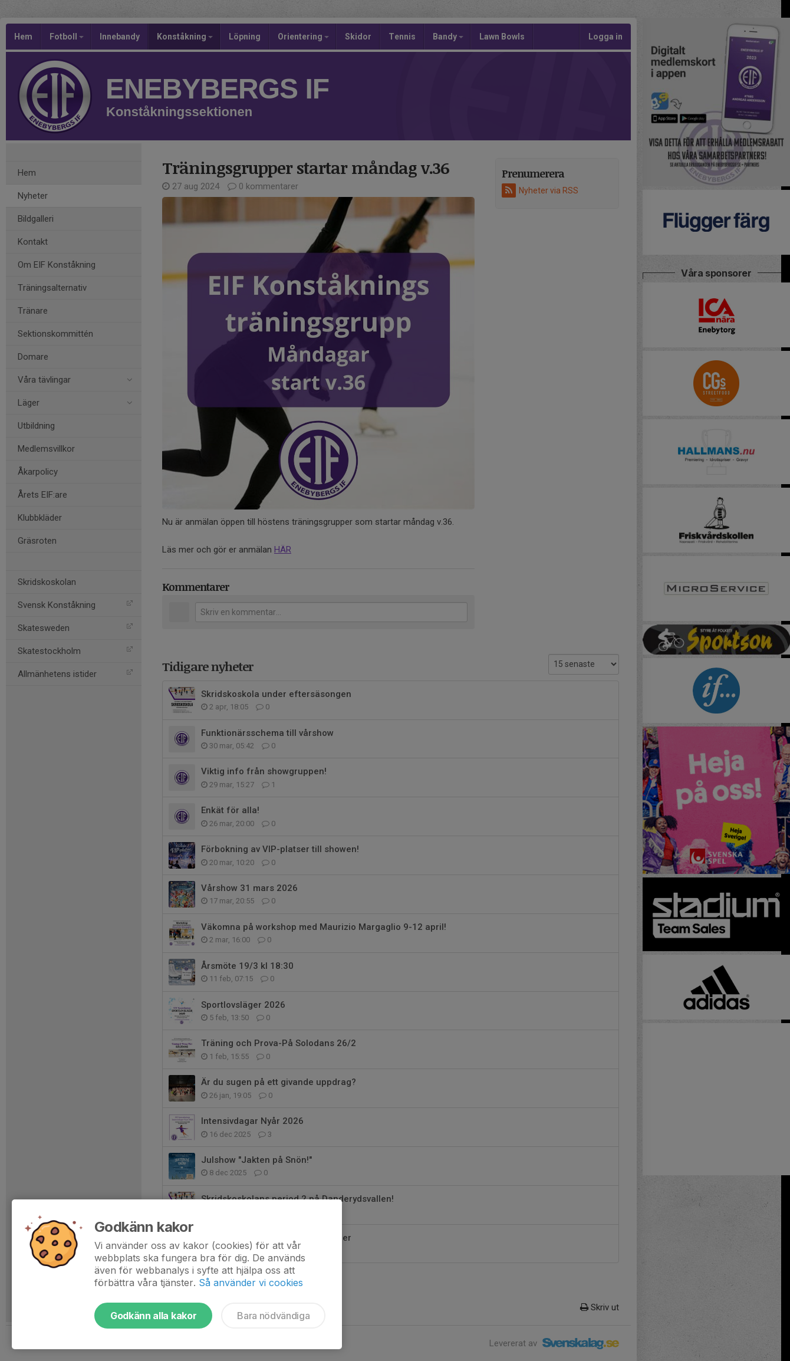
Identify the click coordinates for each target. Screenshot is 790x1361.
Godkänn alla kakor (153, 1315)
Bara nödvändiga (273, 1315)
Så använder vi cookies (251, 1282)
